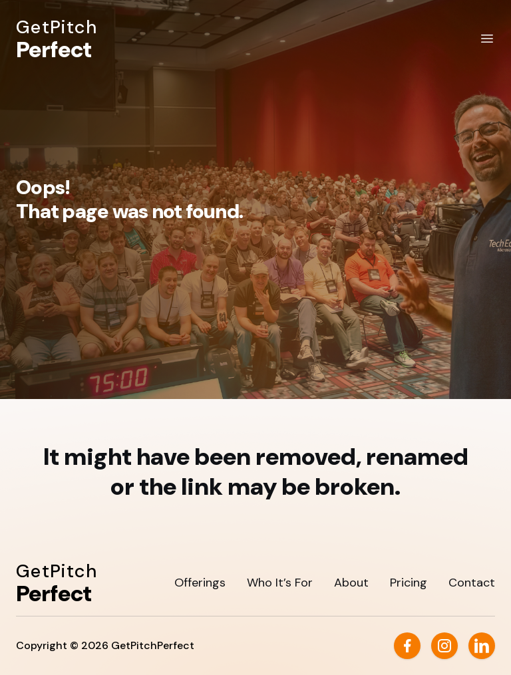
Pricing (408, 583)
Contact (471, 583)
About (351, 583)
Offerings (200, 583)
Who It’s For (280, 583)
